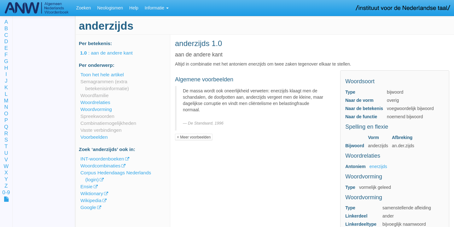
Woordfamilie (94, 95)
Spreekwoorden (97, 116)
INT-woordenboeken (102, 158)
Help (133, 7)
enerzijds (378, 166)
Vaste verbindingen (101, 130)
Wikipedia (91, 200)
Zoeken (83, 7)
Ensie (86, 186)
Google (88, 207)
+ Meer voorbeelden (194, 137)
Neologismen (110, 7)
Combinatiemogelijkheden (108, 123)
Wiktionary (91, 193)
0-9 (6, 192)
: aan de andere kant (111, 52)
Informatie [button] (157, 7)
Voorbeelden (94, 137)
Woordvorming (96, 109)
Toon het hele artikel (102, 74)
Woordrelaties (95, 102)
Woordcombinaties (100, 165)
